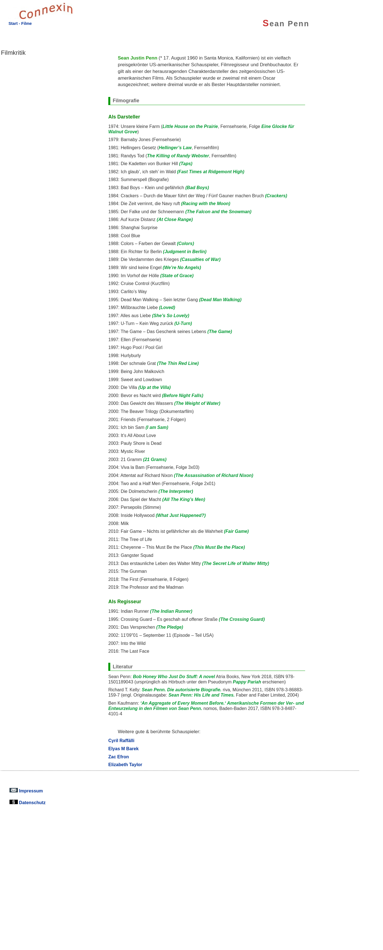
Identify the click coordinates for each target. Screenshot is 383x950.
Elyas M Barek (123, 748)
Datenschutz (27, 802)
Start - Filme (20, 23)
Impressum (26, 790)
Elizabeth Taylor (125, 764)
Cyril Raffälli (121, 740)
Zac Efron (118, 756)
